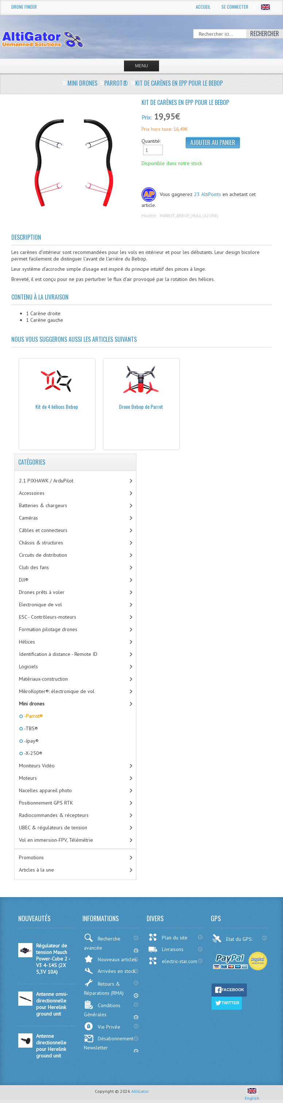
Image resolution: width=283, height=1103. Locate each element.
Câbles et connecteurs (43, 530)
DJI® (23, 579)
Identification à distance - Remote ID (58, 654)
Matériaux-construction (43, 679)
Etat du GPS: (233, 938)
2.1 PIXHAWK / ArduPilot (46, 480)
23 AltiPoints (207, 194)
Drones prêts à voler (42, 592)
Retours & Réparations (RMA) (104, 987)
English (252, 1095)
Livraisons (165, 949)
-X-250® (32, 753)
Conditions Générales (102, 1009)
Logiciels (28, 666)
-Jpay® (31, 741)
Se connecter (234, 7)
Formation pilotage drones (48, 629)
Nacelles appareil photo (45, 790)
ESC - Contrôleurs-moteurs (47, 617)
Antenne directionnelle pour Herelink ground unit (51, 1046)
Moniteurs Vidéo (37, 765)
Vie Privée (102, 1026)
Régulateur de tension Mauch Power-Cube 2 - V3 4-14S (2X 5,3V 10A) (53, 958)
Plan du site (167, 937)
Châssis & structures (41, 542)
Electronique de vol (40, 604)
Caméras (28, 518)
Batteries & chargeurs (43, 505)
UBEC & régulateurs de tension (53, 827)
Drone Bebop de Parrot (141, 406)
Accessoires (31, 493)
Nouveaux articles (110, 959)
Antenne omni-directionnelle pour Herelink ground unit (52, 1004)
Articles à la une (36, 870)
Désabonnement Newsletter (108, 1042)
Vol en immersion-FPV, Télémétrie (56, 840)
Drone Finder (24, 7)
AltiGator (140, 1091)
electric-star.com (172, 961)
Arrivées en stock (109, 970)
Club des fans (34, 567)
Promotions (31, 857)
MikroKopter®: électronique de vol (56, 691)
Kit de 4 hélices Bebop (56, 406)
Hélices (27, 641)
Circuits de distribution (43, 555)
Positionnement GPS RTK (46, 802)
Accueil (203, 7)
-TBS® (30, 728)
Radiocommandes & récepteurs (54, 815)
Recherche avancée (102, 942)
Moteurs (28, 778)
